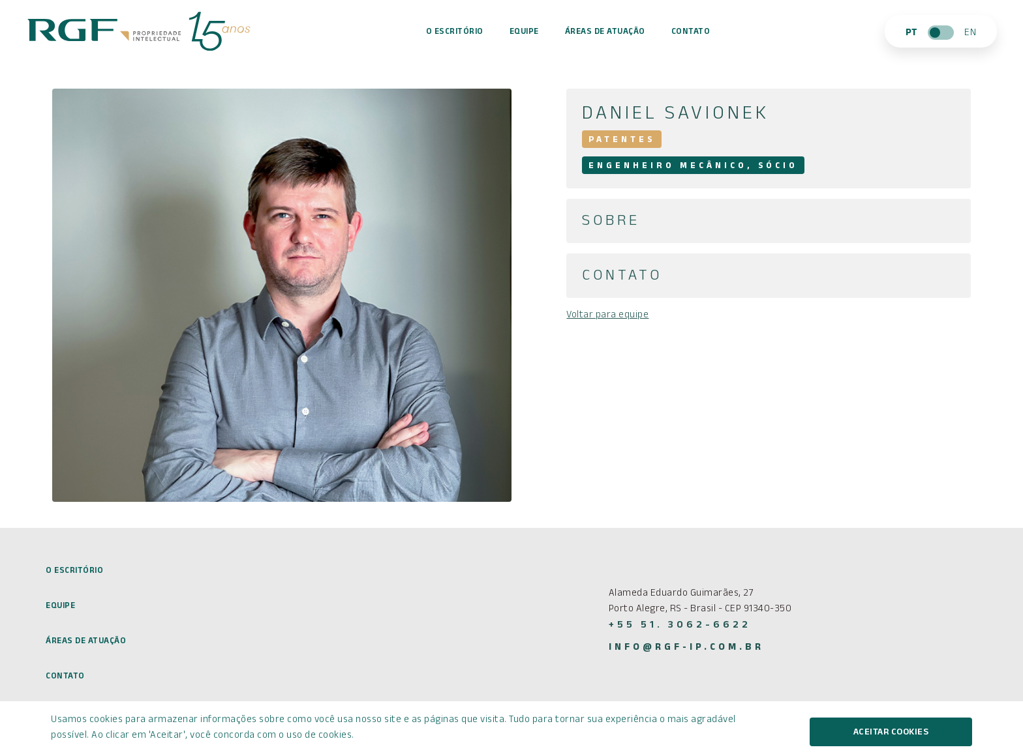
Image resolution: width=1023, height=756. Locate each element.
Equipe (524, 32)
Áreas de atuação (605, 32)
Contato (690, 32)
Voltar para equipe (607, 316)
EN (970, 34)
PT (912, 34)
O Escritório (454, 32)
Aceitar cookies (891, 733)
